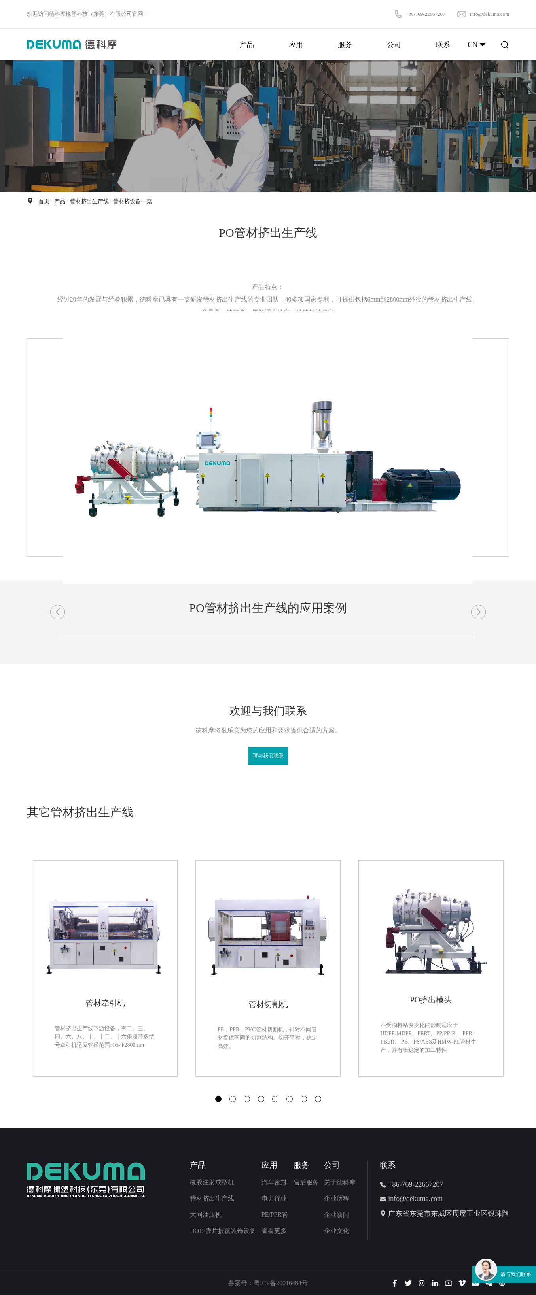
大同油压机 (206, 1214)
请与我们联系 (268, 756)
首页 (43, 201)
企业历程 (336, 1198)
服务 (301, 1165)
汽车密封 (274, 1182)
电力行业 (274, 1198)
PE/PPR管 (274, 1214)
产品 (59, 201)
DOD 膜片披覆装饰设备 (223, 1230)
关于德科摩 (340, 1182)
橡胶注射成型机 (212, 1182)
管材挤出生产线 (89, 201)
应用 (269, 1165)
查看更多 (274, 1230)
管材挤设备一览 (132, 201)
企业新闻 (336, 1214)
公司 (332, 1165)
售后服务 (306, 1182)
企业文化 (336, 1230)
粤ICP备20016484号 (281, 1283)
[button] (218, 1099)
